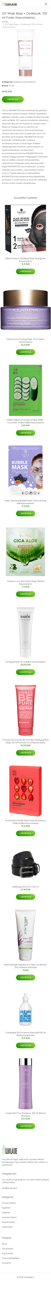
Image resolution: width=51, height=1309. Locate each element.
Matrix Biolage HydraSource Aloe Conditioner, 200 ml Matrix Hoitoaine (25, 966)
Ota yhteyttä (7, 1248)
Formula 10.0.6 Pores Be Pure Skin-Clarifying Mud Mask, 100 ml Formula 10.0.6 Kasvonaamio (25, 741)
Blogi (4, 1244)
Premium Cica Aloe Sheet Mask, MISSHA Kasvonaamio (25, 582)
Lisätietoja (12, 99)
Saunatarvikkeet (9, 1217)
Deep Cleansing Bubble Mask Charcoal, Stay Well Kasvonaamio (25, 502)
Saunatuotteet (8, 1222)
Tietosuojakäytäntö (11, 1258)
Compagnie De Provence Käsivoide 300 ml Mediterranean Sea (25, 1034)
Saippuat (17, 82)
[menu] (46, 4)
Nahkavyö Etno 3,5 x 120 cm (25, 886)
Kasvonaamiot (29, 82)
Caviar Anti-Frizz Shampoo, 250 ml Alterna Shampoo (25, 1114)
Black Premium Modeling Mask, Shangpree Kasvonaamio (25, 259)
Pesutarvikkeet (8, 1203)
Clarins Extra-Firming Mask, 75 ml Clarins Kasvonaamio (25, 340)
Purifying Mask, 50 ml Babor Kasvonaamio (25, 662)
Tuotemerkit (7, 1227)
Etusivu (5, 21)
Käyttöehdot (7, 1253)
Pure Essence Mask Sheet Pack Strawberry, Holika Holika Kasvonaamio (25, 821)
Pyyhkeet (6, 1207)
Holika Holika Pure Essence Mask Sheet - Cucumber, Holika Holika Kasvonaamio (26, 421)
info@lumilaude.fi (9, 1188)
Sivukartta (6, 1263)
